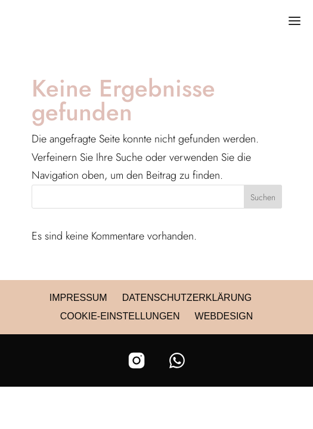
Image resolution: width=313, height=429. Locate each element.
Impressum (78, 298)
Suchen (262, 197)
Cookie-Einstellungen (120, 316)
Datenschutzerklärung (187, 298)
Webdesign (224, 316)
